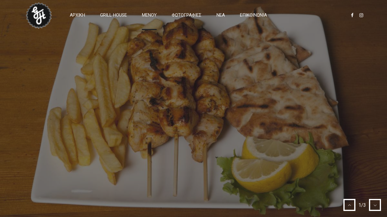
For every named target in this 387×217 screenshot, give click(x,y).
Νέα (221, 15)
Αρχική (77, 15)
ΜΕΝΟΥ (149, 15)
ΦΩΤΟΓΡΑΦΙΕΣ (186, 15)
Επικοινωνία (253, 15)
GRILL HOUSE (113, 15)
